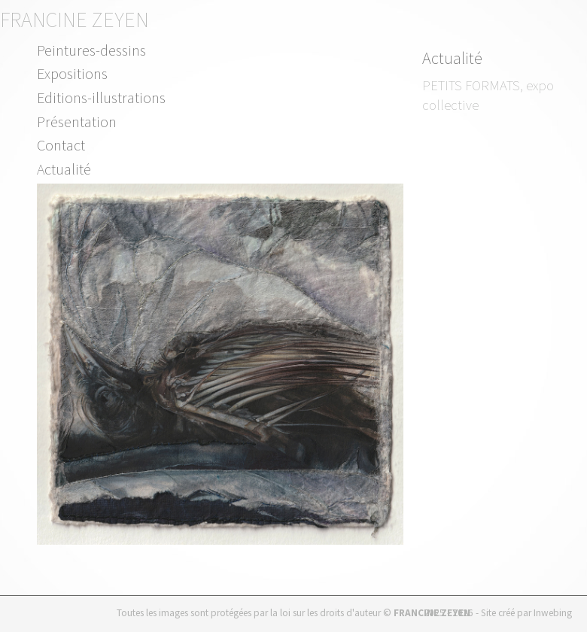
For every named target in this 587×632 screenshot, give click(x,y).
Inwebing (553, 612)
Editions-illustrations (101, 97)
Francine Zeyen (74, 19)
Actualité (64, 169)
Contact (61, 144)
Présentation (77, 121)
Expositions (72, 73)
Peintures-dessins (91, 50)
